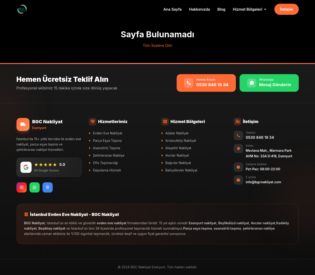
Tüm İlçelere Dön (157, 45)
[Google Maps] (47, 187)
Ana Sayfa (172, 9)
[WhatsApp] (34, 187)
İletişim (286, 9)
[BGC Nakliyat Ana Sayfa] (22, 9)
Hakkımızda (199, 9)
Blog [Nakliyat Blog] (221, 9)
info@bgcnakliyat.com (263, 182)
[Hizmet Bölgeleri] (250, 9)
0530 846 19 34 (260, 137)
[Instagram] (21, 187)
